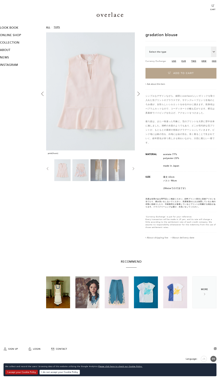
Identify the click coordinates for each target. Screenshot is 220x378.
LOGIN (35, 348)
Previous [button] (42, 94)
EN (213, 358)
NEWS (4, 57)
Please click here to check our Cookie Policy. (120, 366)
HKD (214, 61)
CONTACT (59, 349)
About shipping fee (157, 237)
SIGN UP (11, 348)
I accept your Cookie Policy (21, 372)
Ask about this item (156, 84)
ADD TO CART (181, 73)
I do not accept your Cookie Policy (59, 372)
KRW (204, 61)
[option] (90, 95)
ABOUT (5, 50)
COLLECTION (10, 42)
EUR (184, 61)
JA (203, 358)
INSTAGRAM (9, 65)
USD (174, 61)
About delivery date (183, 237)
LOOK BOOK (9, 28)
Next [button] (138, 94)
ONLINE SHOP (10, 35)
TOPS (57, 27)
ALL (48, 27)
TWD (193, 61)
